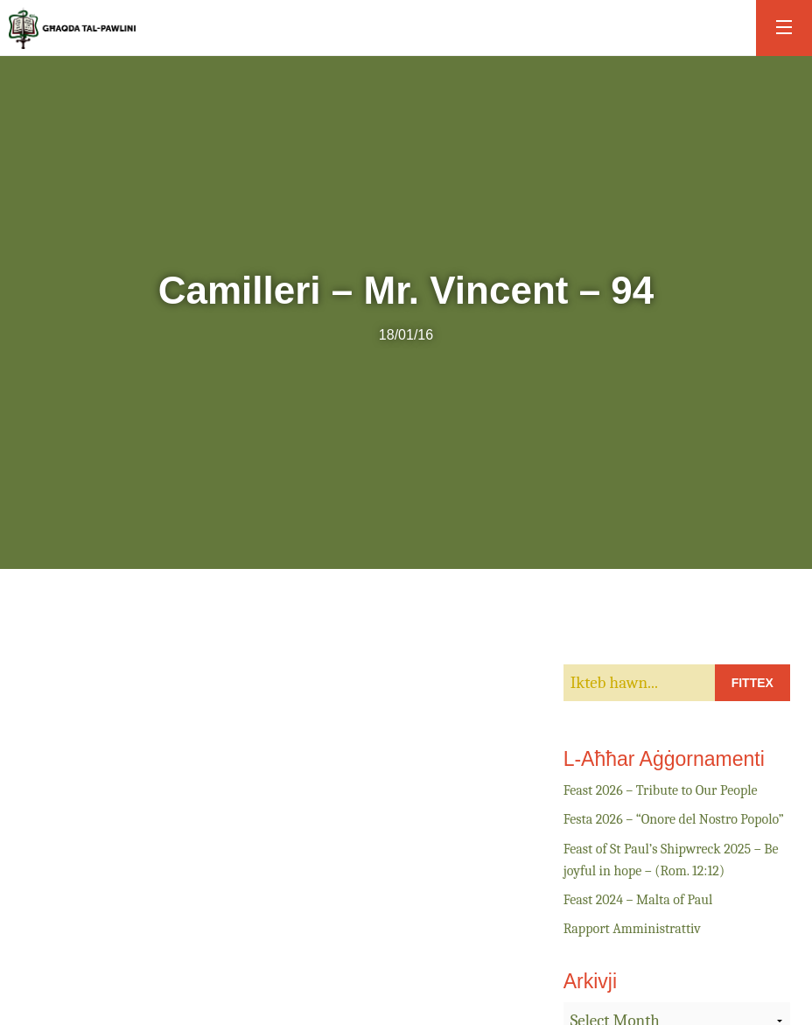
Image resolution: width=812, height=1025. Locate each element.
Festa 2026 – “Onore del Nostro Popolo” (674, 819)
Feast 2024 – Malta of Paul (638, 900)
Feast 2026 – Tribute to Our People (661, 790)
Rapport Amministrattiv (632, 929)
